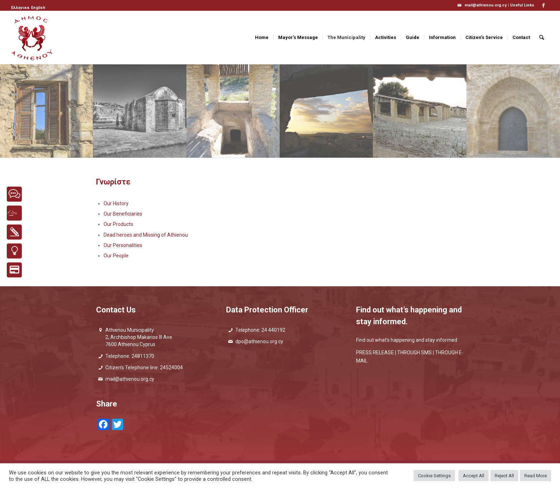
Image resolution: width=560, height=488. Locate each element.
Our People (116, 255)
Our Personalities (123, 245)
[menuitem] (20, 8)
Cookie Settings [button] (434, 475)
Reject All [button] (504, 475)
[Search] (542, 37)
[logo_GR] (32, 37)
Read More (535, 475)
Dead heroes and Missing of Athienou (146, 235)
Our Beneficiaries (123, 214)
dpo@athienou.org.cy (259, 341)
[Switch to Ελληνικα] (20, 8)
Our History (116, 203)
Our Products (118, 224)
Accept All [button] (473, 475)
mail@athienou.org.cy (129, 379)
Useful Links (522, 5)
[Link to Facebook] (543, 5)
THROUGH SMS (414, 352)
